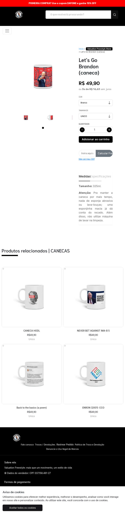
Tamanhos (83, 110)
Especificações (95, 176)
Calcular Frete (105, 153)
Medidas (84, 176)
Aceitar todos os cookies (22, 507)
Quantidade (84, 124)
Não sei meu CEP (87, 159)
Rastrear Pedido (65, 444)
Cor (80, 97)
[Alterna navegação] (7, 31)
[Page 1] (43, 128)
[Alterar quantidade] (95, 130)
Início (81, 49)
